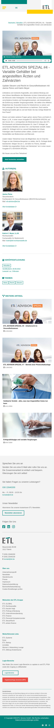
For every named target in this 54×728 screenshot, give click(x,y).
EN (21, 8)
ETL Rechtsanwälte (9, 606)
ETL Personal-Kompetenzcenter (13, 618)
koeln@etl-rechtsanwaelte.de (16, 240)
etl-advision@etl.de (13, 201)
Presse (4, 579)
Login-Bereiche (9, 673)
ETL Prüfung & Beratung (11, 611)
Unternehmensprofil (9, 572)
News (5, 282)
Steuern (19, 282)
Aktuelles (19, 23)
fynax (4, 640)
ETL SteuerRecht (8, 621)
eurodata (5, 645)
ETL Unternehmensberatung (12, 613)
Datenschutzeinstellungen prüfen (27, 720)
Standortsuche (7, 577)
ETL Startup (6, 642)
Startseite (11, 23)
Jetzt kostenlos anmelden (14, 159)
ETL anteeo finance (9, 623)
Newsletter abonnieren (13, 513)
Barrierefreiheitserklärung (11, 587)
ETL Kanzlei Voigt (8, 608)
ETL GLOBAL (7, 604)
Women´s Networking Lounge (12, 647)
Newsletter (6, 574)
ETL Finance (6, 616)
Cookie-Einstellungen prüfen (12, 589)
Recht (12, 282)
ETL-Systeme (7, 638)
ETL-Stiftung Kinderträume (11, 650)
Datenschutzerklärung (10, 584)
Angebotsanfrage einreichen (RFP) (15, 680)
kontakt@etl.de (7, 495)
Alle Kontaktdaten (9, 207)
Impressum (6, 582)
